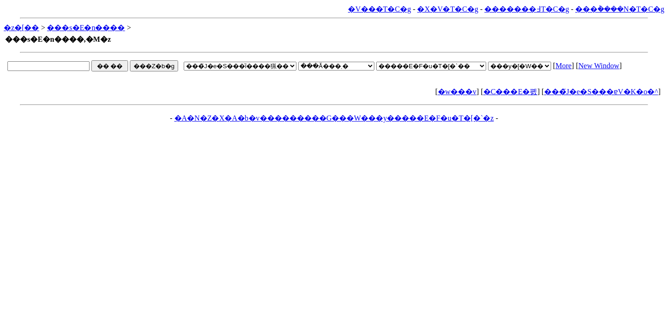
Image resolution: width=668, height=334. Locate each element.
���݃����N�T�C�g (619, 9)
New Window (598, 66)
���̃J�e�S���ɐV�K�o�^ (601, 92)
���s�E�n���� (86, 28)
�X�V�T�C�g (447, 9)
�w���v (457, 92)
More (563, 66)
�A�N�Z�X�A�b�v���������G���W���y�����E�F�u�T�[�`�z (334, 118)
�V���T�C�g (379, 9)
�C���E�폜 (510, 92)
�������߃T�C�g (526, 9)
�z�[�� (21, 28)
